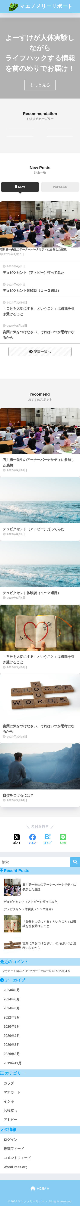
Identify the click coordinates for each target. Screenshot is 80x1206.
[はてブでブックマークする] (47, 839)
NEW (20, 186)
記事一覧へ (40, 351)
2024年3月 (12, 1008)
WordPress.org (16, 1167)
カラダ (9, 1083)
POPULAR (60, 186)
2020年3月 (12, 1045)
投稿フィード (14, 1148)
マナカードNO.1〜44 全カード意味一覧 (27, 970)
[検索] (75, 862)
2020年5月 (12, 1026)
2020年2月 (12, 1054)
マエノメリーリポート (40, 6)
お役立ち (10, 1110)
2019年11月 (13, 1063)
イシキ (9, 1101)
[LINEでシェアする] (63, 839)
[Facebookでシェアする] (32, 839)
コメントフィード (17, 1158)
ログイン (10, 1139)
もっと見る (40, 85)
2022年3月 (12, 1017)
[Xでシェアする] (17, 839)
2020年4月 (12, 1036)
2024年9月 (12, 990)
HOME (40, 1188)
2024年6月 (12, 999)
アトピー (10, 1120)
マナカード (12, 1092)
